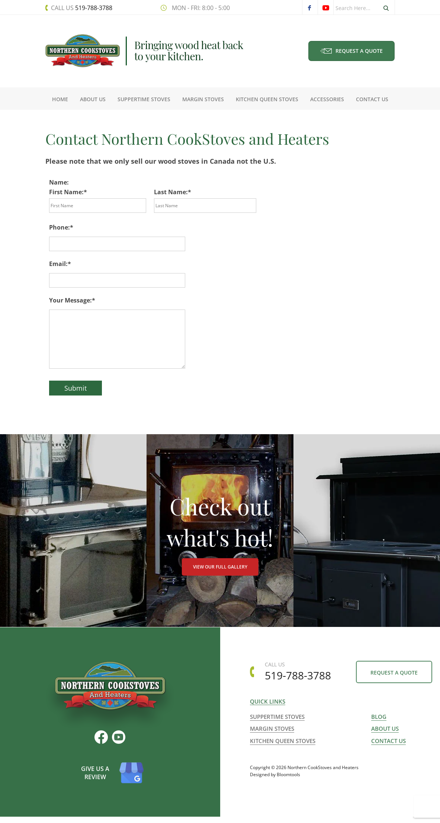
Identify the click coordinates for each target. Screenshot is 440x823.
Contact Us (372, 99)
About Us (93, 99)
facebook (310, 8)
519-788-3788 (81, 8)
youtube (325, 8)
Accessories (327, 99)
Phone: (59, 227)
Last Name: (171, 192)
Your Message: (70, 300)
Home (60, 99)
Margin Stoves (203, 99)
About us (385, 739)
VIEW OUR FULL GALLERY (220, 573)
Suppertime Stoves (144, 99)
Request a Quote (352, 50)
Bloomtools (288, 790)
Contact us (388, 751)
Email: (58, 264)
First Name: (66, 192)
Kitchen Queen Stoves (267, 99)
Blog (378, 727)
